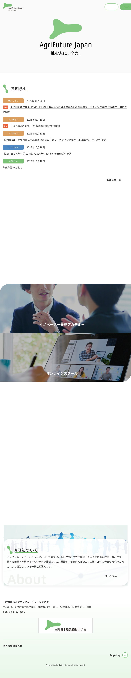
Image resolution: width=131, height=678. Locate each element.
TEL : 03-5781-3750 (14, 611)
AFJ (13, 7)
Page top (115, 655)
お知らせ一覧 (114, 179)
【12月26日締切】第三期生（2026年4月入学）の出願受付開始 (37, 153)
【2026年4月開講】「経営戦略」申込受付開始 (31, 126)
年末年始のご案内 (12, 167)
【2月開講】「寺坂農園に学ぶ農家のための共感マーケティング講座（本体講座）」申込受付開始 (54, 139)
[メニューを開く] (125, 6)
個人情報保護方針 (12, 645)
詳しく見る (111, 576)
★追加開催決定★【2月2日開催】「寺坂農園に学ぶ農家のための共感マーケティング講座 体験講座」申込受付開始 (65, 109)
